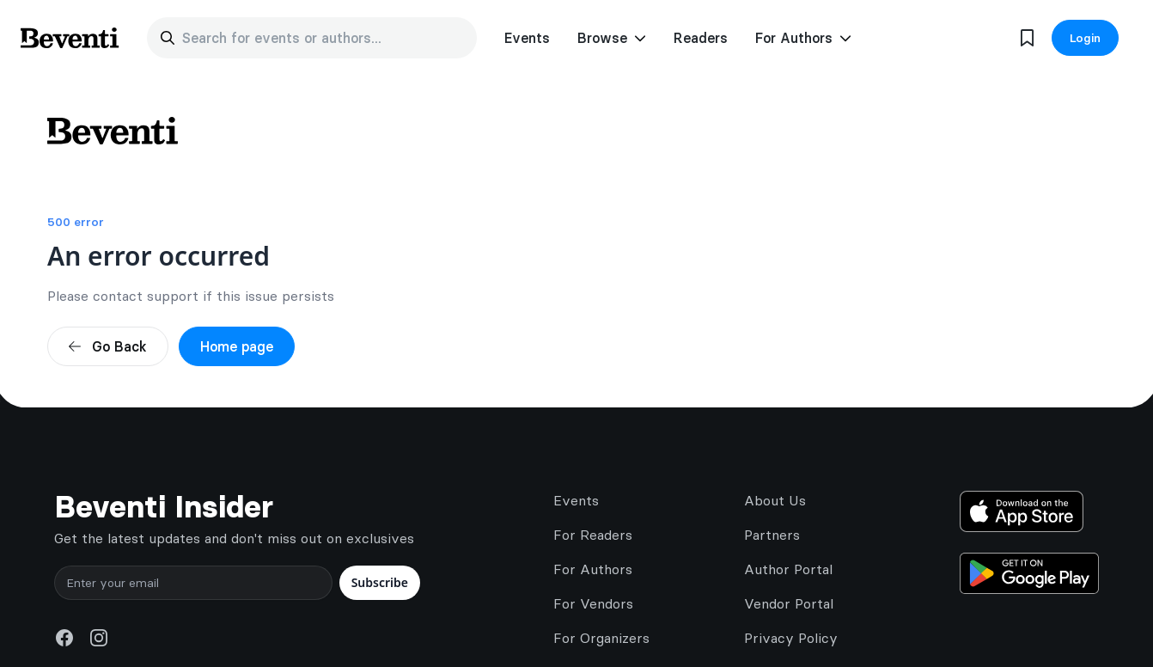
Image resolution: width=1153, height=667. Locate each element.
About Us (775, 500)
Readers (701, 37)
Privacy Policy (791, 637)
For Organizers (601, 637)
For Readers (592, 534)
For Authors (592, 569)
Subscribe (379, 582)
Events (527, 37)
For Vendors (593, 603)
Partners (772, 534)
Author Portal (788, 569)
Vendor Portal (788, 603)
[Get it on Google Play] (1029, 573)
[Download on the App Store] (1029, 511)
